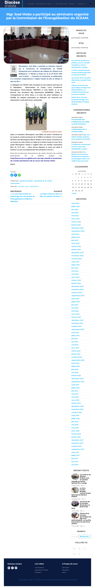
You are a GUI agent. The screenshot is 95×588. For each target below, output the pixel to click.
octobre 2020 (76, 357)
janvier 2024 (76, 249)
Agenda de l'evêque (26, 181)
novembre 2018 (77, 409)
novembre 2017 (77, 443)
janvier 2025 (76, 225)
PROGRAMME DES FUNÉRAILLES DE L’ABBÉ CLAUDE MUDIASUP (80, 122)
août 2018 (75, 415)
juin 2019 (74, 391)
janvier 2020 (76, 375)
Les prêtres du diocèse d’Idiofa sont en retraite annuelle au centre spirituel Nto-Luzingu (81, 479)
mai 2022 (74, 308)
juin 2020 (74, 369)
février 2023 (76, 280)
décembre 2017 (77, 440)
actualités (21, 186)
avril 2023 (75, 274)
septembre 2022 (77, 295)
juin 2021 (74, 338)
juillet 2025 (75, 206)
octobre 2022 (76, 292)
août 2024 (75, 234)
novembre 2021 (77, 323)
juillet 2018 (75, 418)
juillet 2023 (75, 265)
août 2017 (75, 452)
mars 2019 (75, 400)
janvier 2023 (76, 283)
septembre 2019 (77, 382)
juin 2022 (74, 305)
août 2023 (75, 262)
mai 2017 (74, 461)
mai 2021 (74, 342)
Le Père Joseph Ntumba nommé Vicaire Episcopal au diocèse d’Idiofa (81, 72)
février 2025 (76, 222)
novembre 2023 (77, 256)
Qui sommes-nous (44, 3)
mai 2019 (74, 394)
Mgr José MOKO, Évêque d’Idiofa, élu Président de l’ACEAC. (81, 137)
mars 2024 (75, 243)
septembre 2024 (78, 231)
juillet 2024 (75, 237)
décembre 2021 (77, 320)
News (71, 3)
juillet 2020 (75, 366)
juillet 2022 (75, 302)
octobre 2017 (76, 446)
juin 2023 (74, 268)
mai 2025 (74, 212)
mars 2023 (75, 277)
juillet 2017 (75, 455)
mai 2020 (74, 372)
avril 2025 (75, 216)
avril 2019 (74, 397)
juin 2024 (74, 240)
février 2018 (76, 434)
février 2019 (76, 403)
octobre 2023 (76, 259)
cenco (27, 186)
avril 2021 (74, 345)
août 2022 (75, 299)
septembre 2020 (78, 360)
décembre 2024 (77, 228)
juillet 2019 (75, 388)
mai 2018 (74, 425)
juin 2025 (74, 209)
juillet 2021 (75, 335)
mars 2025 (75, 219)
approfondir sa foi (40, 181)
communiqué (15, 183)
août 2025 (75, 203)
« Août (73, 193)
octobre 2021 (76, 326)
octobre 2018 (76, 412)
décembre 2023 (77, 252)
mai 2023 (74, 271)
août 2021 (75, 332)
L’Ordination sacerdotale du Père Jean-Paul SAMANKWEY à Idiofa (80, 147)
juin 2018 (74, 421)
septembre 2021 (77, 329)
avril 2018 (75, 428)
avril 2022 (75, 311)
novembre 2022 (77, 289)
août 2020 (75, 363)
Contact (81, 3)
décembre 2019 (77, 378)
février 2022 (76, 317)
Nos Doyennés (62, 3)
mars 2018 (75, 431)
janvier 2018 (76, 437)
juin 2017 (74, 458)
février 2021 (76, 351)
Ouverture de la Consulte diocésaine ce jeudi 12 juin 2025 (81, 80)
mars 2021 (75, 348)
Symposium (34, 186)
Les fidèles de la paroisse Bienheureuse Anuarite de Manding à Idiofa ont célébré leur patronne (80, 156)
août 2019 (75, 385)
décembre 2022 (77, 286)
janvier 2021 (75, 354)
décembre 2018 (77, 406)
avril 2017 (74, 465)
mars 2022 (75, 314)
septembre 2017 (77, 449)
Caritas (49, 181)
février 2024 (76, 246)
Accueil (31, 3)
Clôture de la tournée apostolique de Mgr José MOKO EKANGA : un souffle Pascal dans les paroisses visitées (80, 89)
